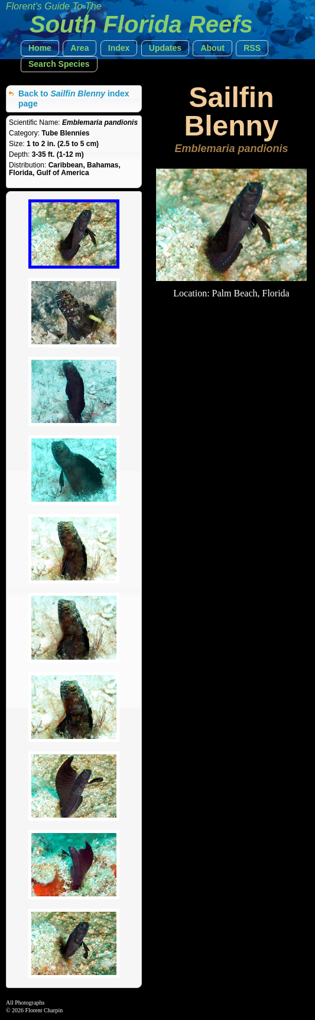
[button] (40, 48)
